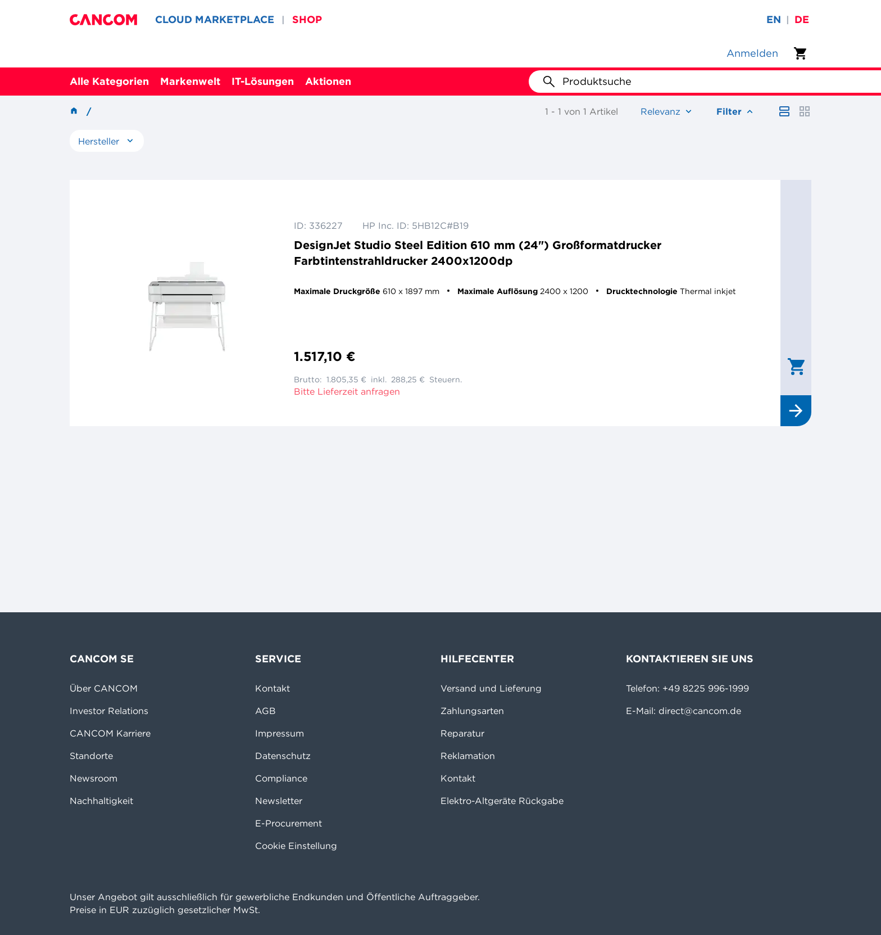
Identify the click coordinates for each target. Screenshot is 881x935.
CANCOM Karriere (110, 733)
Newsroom (93, 778)
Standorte (91, 755)
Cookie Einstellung (296, 845)
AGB (265, 710)
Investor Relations (109, 710)
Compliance (281, 778)
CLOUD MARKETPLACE (214, 19)
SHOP (307, 19)
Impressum (279, 733)
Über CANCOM (104, 688)
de (801, 19)
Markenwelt (190, 81)
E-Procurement (288, 823)
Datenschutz (283, 755)
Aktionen (328, 81)
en (773, 19)
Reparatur (462, 733)
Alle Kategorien (109, 81)
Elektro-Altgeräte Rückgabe (502, 800)
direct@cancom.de (700, 710)
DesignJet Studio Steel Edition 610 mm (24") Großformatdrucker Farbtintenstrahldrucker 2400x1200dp (477, 253)
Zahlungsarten (472, 710)
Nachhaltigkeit (101, 800)
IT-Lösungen (262, 81)
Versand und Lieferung (491, 688)
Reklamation (467, 755)
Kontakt (272, 688)
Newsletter (278, 800)
